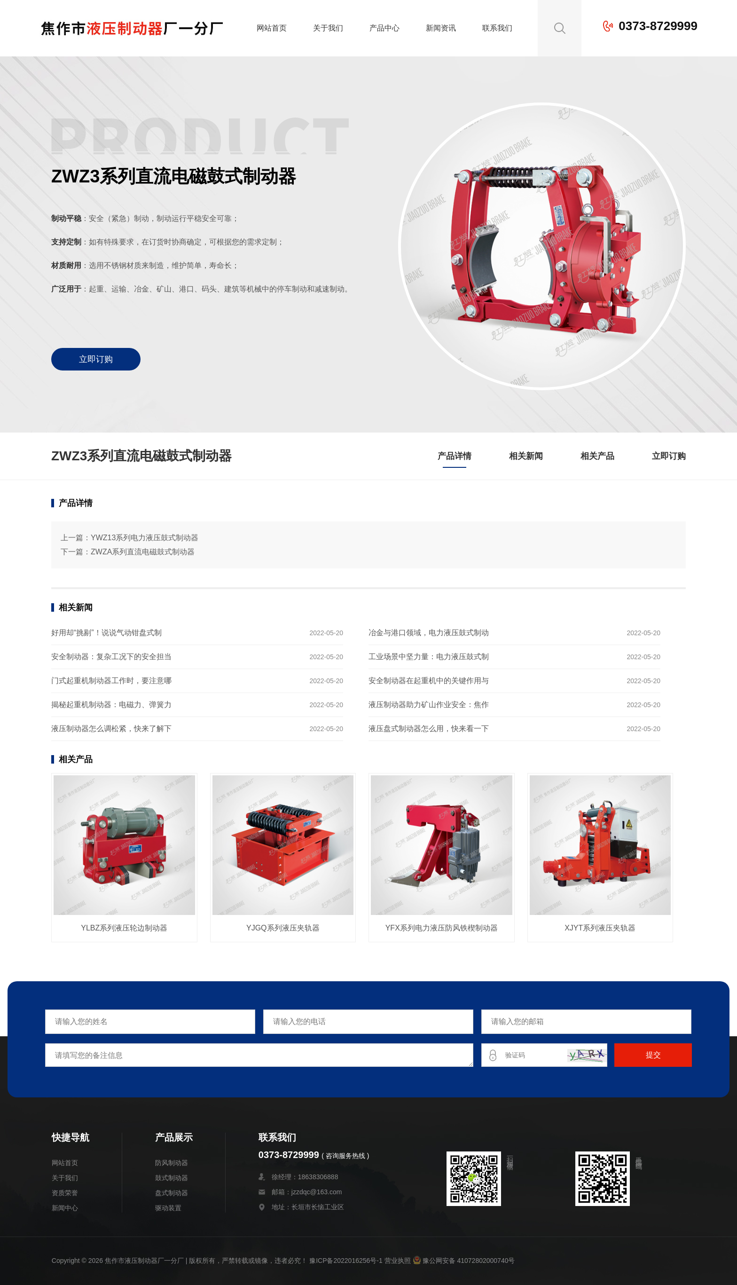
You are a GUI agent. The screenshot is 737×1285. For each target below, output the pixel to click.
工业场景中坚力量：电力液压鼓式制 (428, 657)
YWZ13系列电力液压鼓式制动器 (144, 538)
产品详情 (454, 456)
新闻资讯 (441, 28)
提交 (653, 1055)
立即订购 (96, 359)
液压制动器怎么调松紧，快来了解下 (111, 729)
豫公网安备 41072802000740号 (464, 1260)
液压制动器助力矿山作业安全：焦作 (428, 705)
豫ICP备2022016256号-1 (346, 1260)
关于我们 (328, 28)
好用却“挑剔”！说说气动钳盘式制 (106, 633)
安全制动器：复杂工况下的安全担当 (111, 657)
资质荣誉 (65, 1193)
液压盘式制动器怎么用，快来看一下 (428, 729)
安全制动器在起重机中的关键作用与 (428, 681)
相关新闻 (526, 456)
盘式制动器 (171, 1193)
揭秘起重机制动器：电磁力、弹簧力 (111, 705)
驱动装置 (168, 1208)
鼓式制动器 (171, 1178)
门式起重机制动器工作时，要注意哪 (111, 681)
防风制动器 (171, 1163)
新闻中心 (65, 1208)
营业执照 (397, 1260)
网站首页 (272, 28)
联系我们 (497, 28)
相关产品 (597, 456)
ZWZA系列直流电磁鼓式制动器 (143, 552)
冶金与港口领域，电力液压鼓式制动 (428, 633)
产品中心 (384, 28)
